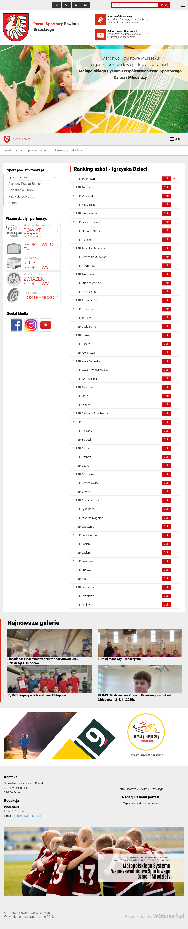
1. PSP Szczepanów (122, 300)
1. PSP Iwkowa (122, 404)
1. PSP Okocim (122, 239)
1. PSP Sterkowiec (122, 274)
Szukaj (164, 5)
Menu (175, 139)
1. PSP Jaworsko (122, 561)
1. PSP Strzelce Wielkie (122, 283)
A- (66, 5)
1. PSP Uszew (122, 335)
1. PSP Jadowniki (122, 526)
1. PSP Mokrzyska (122, 196)
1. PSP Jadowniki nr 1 (122, 535)
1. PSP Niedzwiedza (122, 213)
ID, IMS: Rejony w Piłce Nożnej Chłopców (37, 695)
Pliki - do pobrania (21, 196)
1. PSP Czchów (122, 457)
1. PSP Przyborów (122, 265)
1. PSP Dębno (122, 465)
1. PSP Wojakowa (122, 352)
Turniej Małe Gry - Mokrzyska (119, 659)
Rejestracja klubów (21, 190)
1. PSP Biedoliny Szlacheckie (122, 413)
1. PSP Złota (122, 396)
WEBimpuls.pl (168, 915)
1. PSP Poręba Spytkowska (122, 257)
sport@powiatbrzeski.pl (27, 815)
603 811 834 (16, 811)
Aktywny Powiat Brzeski (25, 184)
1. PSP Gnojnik (122, 491)
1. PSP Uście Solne (122, 326)
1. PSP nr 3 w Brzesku (122, 230)
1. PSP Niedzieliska (122, 204)
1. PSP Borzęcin (122, 439)
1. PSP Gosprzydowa (122, 500)
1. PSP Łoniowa (122, 604)
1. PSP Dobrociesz (122, 474)
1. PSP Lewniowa (122, 587)
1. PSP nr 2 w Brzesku (122, 222)
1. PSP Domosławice (122, 483)
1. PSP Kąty (122, 578)
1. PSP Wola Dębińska (122, 361)
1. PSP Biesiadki (122, 431)
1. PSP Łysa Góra (122, 509)
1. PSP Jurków (122, 570)
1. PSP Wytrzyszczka (122, 378)
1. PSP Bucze (122, 448)
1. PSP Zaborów (122, 387)
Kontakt (13, 203)
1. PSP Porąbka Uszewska (122, 248)
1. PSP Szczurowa (122, 309)
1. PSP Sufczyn (122, 187)
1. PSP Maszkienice (122, 291)
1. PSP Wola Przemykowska (122, 370)
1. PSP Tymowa (122, 317)
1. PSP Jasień (122, 544)
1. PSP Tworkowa (122, 178)
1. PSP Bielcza (122, 422)
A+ (85, 5)
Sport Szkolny (18, 177)
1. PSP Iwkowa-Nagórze (122, 518)
